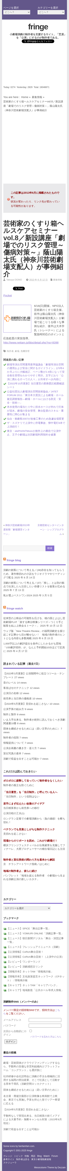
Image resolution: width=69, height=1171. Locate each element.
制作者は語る (22, 1159)
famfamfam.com (26, 1146)
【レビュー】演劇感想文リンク (25, 966)
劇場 (17, 351)
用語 (33, 1156)
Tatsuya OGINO (14, 280)
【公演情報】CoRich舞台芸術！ (25, 952)
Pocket (7, 295)
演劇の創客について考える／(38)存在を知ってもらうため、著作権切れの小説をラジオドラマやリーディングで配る (34, 574)
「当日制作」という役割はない (21, 796)
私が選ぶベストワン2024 (17, 595)
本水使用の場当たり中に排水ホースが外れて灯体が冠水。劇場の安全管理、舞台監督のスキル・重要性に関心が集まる (35, 411)
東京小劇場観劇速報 (41, 1159)
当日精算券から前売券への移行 (21, 808)
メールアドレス (12, 1020)
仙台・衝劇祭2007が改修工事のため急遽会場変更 (35, 418)
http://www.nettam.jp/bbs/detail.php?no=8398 (31, 342)
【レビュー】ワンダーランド (23, 961)
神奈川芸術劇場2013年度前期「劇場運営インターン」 (16, 529)
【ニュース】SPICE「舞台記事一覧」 (29, 928)
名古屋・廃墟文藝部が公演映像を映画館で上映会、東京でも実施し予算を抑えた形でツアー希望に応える (31, 1100)
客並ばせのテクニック (16, 688)
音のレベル (9, 682)
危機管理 (25, 351)
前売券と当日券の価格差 (17, 698)
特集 (27, 1156)
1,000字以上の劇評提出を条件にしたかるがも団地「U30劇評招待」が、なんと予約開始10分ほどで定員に (34, 647)
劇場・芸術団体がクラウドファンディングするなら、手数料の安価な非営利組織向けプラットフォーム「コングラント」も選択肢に (31, 1066)
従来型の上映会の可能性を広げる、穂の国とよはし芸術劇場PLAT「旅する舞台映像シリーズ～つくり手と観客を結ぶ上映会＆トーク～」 (34, 622)
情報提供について (13, 743)
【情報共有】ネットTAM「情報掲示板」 (30, 971)
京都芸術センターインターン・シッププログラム (51, 529)
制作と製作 (9, 714)
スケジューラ (10, 1162)
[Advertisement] (34, 65)
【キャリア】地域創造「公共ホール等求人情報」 (35, 990)
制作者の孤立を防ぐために (18, 785)
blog (39, 1156)
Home (24, 97)
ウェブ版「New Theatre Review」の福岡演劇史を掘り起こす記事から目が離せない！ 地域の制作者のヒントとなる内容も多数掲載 (34, 635)
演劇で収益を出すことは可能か (21, 758)
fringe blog (14, 560)
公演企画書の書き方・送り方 (20, 748)
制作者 (10, 351)
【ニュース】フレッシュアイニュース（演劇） (34, 947)
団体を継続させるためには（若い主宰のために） (31, 728)
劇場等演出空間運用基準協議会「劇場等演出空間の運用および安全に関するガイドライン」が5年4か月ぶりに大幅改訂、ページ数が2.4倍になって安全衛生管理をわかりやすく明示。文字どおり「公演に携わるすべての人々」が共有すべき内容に (36, 372)
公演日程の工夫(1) (13, 813)
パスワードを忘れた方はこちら (45, 1036)
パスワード (9, 1025)
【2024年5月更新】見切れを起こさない (26, 703)
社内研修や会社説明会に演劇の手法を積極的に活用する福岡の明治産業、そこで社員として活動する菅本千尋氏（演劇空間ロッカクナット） (31, 1080)
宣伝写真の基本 (12, 753)
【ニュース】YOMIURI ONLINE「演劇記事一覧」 (35, 933)
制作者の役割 (11, 737)
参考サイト (8, 1159)
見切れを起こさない (14, 833)
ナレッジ (7, 1156)
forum (55, 1156)
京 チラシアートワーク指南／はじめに (26, 864)
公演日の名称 (11, 693)
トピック (18, 1156)
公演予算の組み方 (13, 709)
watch (46, 1156)
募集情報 (37, 97)
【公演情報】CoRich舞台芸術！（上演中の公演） (35, 956)
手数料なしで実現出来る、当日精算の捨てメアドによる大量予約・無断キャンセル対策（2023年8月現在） (32, 1119)
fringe (38, 26)
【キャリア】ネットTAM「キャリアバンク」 (33, 985)
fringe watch (15, 608)
